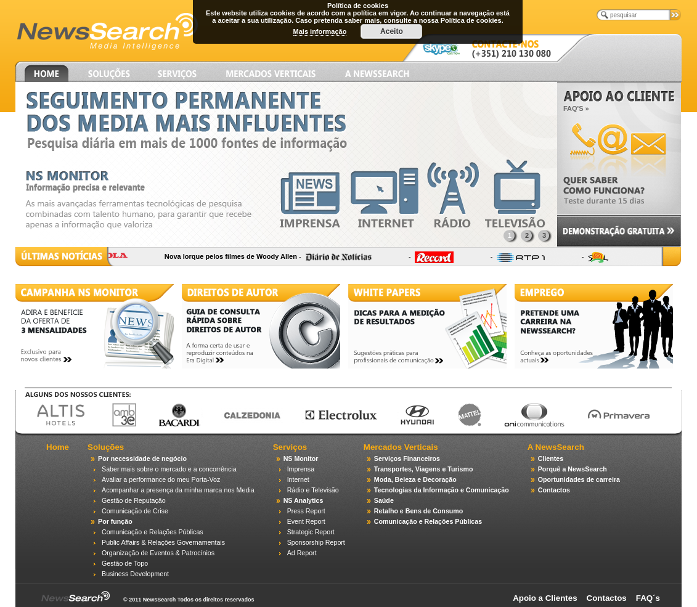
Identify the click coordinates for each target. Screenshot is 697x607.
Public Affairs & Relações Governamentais (163, 542)
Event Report (306, 521)
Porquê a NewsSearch (572, 469)
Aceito (391, 31)
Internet (298, 479)
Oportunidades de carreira (579, 479)
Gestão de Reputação (134, 500)
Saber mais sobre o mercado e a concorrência (169, 469)
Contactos (554, 490)
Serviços (290, 447)
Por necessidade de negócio (142, 458)
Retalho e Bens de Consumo (418, 511)
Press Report (306, 511)
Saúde (384, 500)
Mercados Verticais (401, 447)
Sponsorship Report (316, 542)
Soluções (106, 447)
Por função (115, 521)
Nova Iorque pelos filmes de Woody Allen (238, 256)
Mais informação (320, 31)
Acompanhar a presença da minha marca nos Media (178, 490)
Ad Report (302, 552)
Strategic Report (311, 532)
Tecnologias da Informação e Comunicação (441, 490)
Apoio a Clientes (545, 598)
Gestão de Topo (125, 563)
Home (57, 447)
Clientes (550, 458)
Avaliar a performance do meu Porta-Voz (161, 479)
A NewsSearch (556, 447)
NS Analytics (303, 500)
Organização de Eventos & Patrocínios (158, 552)
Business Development (135, 573)
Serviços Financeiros (407, 458)
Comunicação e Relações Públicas (152, 532)
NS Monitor (301, 458)
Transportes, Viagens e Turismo (423, 469)
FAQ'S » (576, 108)
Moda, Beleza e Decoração (415, 479)
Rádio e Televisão (313, 490)
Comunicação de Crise (135, 511)
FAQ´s (648, 598)
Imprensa (300, 469)
